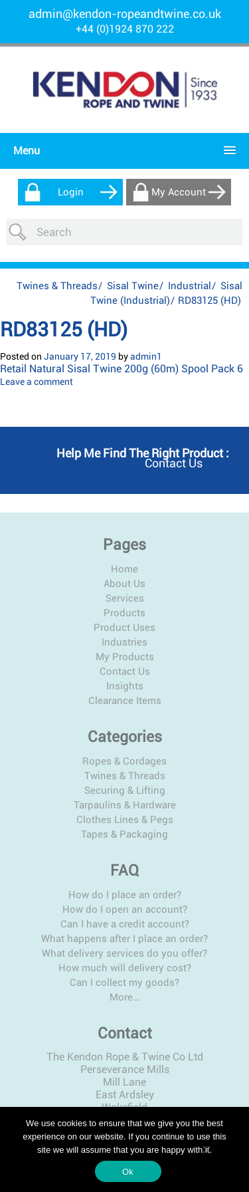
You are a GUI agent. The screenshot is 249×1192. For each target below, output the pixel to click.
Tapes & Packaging (124, 834)
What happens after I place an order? (124, 939)
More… (124, 997)
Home (124, 569)
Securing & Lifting (124, 790)
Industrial (189, 286)
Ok (127, 1172)
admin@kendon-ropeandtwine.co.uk (125, 14)
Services (125, 598)
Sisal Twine (133, 286)
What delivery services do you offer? (124, 953)
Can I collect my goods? (124, 983)
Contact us (174, 463)
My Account (178, 192)
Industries (124, 642)
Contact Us (125, 671)
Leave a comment (36, 381)
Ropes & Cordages (124, 761)
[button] (121, 151)
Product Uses (124, 628)
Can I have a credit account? (124, 924)
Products (124, 613)
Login (71, 192)
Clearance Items (124, 701)
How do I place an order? (124, 895)
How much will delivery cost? (124, 968)
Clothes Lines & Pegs (124, 820)
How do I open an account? (124, 909)
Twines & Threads (57, 286)
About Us (124, 584)
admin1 (146, 356)
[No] (206, 1149)
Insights (124, 686)
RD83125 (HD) (63, 329)
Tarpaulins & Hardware (125, 805)
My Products (125, 657)
